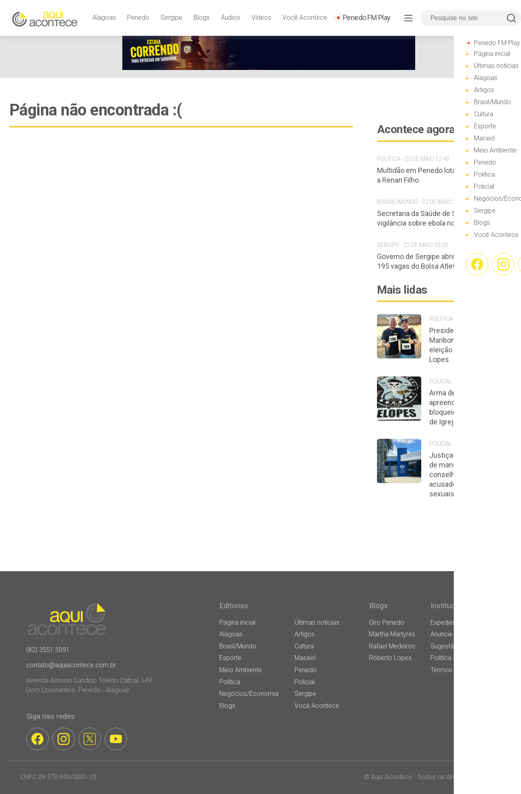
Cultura (304, 646)
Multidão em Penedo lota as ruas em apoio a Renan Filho (444, 175)
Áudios (230, 17)
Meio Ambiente (240, 670)
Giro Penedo (386, 622)
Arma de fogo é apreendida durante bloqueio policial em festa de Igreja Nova (470, 407)
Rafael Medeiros (392, 646)
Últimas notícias (316, 622)
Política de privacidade (462, 658)
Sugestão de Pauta (457, 646)
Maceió (305, 658)
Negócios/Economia (248, 693)
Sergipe (171, 17)
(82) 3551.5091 (48, 650)
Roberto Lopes (390, 658)
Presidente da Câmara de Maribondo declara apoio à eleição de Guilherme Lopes (470, 345)
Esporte (230, 658)
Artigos (304, 634)
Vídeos (261, 17)
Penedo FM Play (367, 17)
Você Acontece (304, 17)
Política (229, 682)
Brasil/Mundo (237, 646)
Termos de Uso (452, 670)
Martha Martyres (392, 634)
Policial (304, 682)
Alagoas (104, 17)
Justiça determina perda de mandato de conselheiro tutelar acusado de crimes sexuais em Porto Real (468, 474)
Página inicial (237, 622)
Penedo (138, 17)
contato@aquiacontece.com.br (71, 665)
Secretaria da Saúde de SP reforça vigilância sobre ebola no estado (431, 218)
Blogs (202, 17)
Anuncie (441, 634)
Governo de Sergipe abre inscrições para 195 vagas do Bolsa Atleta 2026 (441, 261)
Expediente (446, 622)
